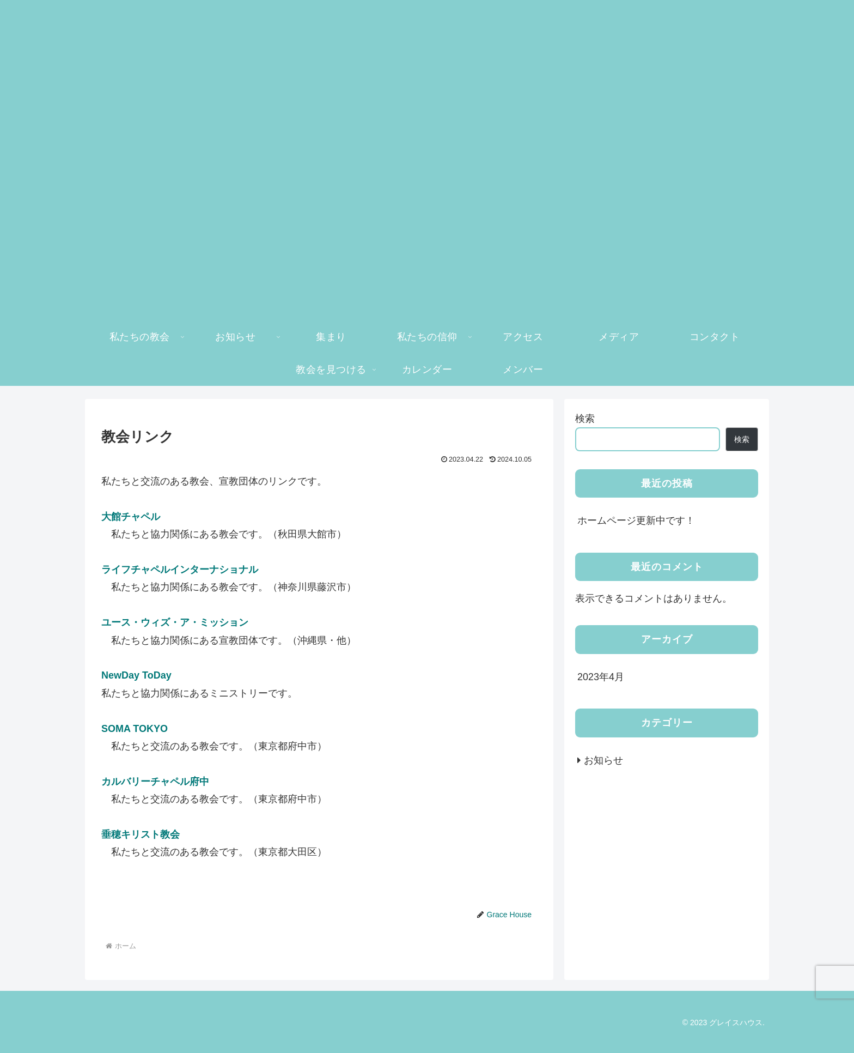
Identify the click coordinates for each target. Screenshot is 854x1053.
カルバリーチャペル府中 (155, 781)
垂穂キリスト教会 (140, 834)
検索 (585, 418)
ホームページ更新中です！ (636, 520)
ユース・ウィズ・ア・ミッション (174, 622)
